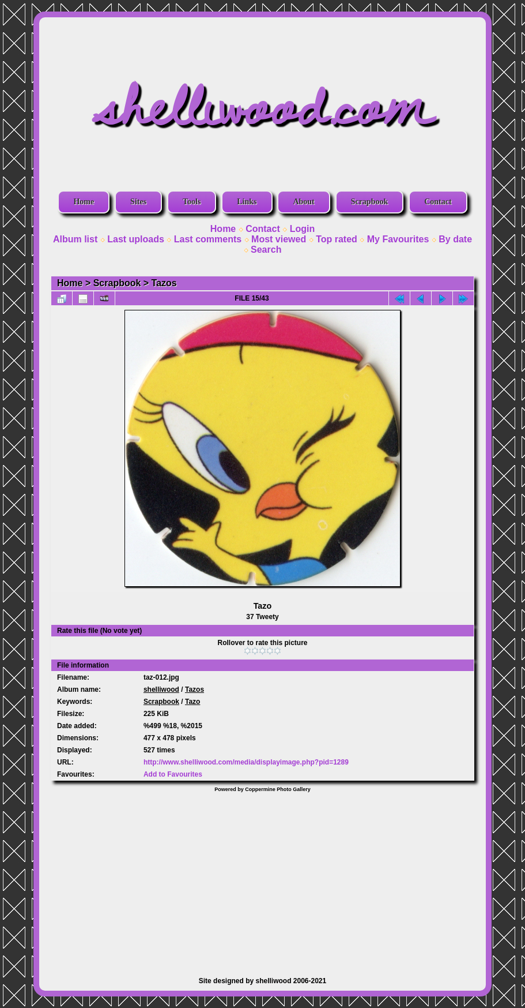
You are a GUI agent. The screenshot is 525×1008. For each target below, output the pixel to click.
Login (302, 229)
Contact (437, 201)
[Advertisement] (262, 879)
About (303, 201)
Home (83, 201)
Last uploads (135, 239)
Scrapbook (369, 201)
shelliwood (161, 689)
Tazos (164, 283)
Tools (192, 201)
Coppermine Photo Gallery (278, 789)
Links (246, 201)
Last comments (207, 239)
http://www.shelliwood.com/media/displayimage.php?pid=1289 (246, 762)
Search (266, 249)
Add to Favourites (172, 774)
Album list (75, 239)
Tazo (192, 702)
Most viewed (278, 239)
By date (455, 239)
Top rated (336, 239)
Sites (138, 201)
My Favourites (398, 239)
